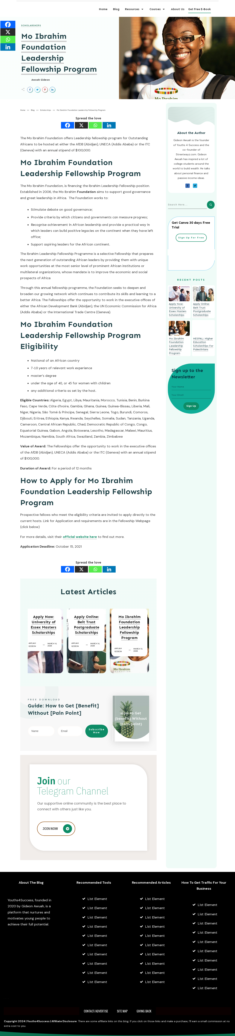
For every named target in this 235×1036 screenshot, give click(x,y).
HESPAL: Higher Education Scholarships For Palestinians (203, 344)
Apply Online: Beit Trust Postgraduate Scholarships (86, 624)
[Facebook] (67, 125)
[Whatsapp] (95, 125)
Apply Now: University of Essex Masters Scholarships (43, 624)
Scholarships (31, 25)
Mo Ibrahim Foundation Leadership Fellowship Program (129, 627)
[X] (81, 125)
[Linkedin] (109, 125)
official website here (80, 537)
